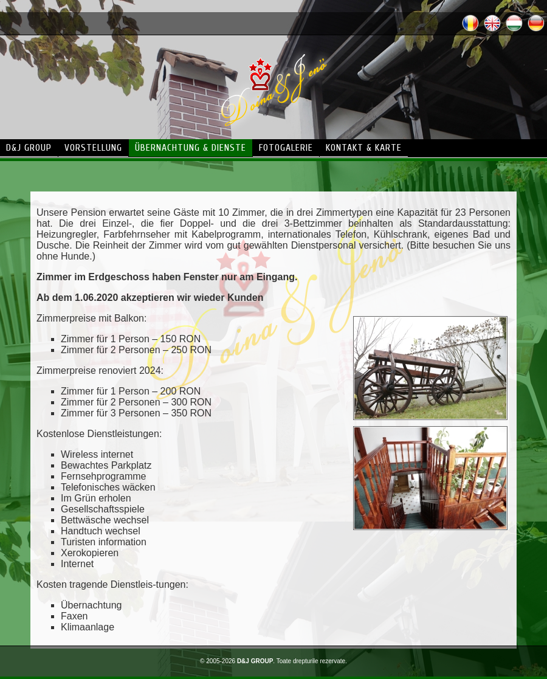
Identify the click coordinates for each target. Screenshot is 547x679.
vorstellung (93, 147)
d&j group (29, 147)
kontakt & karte (364, 147)
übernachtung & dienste (190, 147)
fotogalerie (286, 147)
